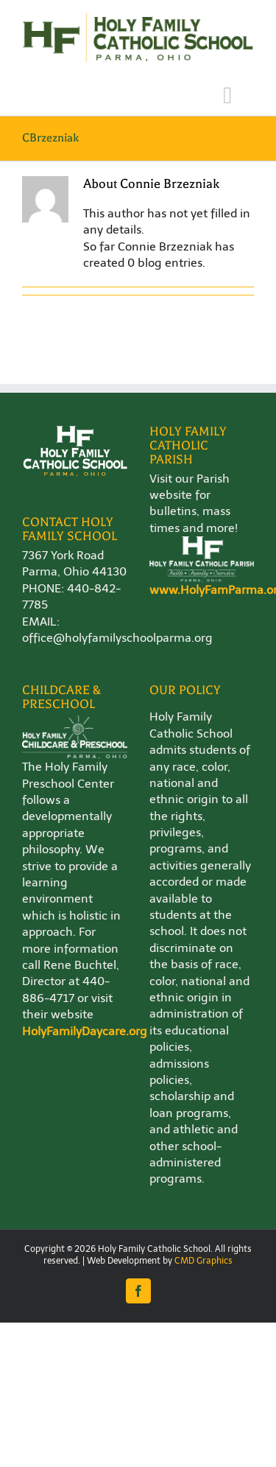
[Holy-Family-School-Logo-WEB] (138, 17)
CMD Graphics (203, 1261)
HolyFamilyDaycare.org (84, 1031)
